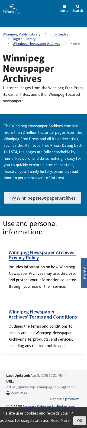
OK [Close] (79, 420)
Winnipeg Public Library (21, 34)
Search (77, 9)
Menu (64, 9)
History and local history (52, 406)
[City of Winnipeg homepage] (11, 8)
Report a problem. (65, 398)
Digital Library (24, 38)
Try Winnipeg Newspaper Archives (42, 198)
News (71, 406)
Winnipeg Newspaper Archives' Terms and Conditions (43, 314)
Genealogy (29, 406)
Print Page (16, 393)
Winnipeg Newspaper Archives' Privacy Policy (42, 255)
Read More (60, 420)
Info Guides (59, 34)
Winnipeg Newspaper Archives (36, 43)
